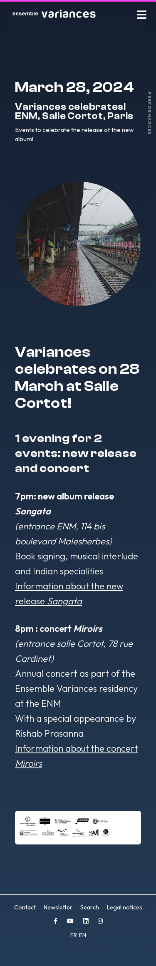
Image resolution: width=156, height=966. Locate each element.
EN (82, 935)
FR (74, 935)
